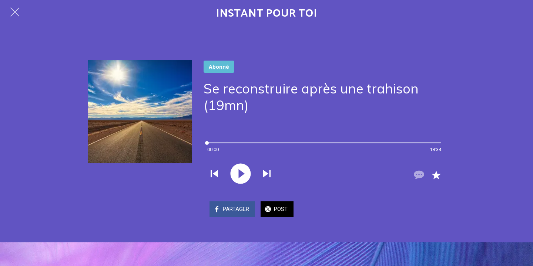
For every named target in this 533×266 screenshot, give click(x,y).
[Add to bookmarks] (436, 175)
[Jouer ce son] (240, 174)
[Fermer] (14, 11)
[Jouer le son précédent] (214, 174)
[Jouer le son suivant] (266, 174)
